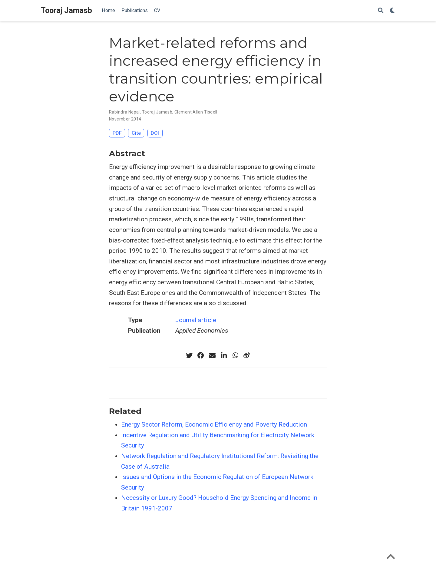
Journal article (195, 320)
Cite (136, 133)
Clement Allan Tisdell (195, 112)
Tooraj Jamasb (66, 10)
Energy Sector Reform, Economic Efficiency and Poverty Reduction (214, 424)
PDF (117, 133)
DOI (155, 133)
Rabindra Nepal (124, 112)
